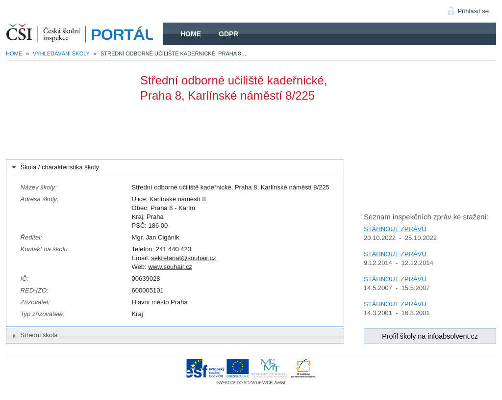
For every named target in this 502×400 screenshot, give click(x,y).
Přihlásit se (473, 11)
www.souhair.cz (170, 266)
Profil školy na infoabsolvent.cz (430, 336)
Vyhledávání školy (61, 53)
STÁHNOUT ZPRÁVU (395, 229)
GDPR (228, 34)
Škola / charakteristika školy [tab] (55, 167)
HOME (84, 34)
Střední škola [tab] (34, 335)
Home (190, 34)
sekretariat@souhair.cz (183, 258)
